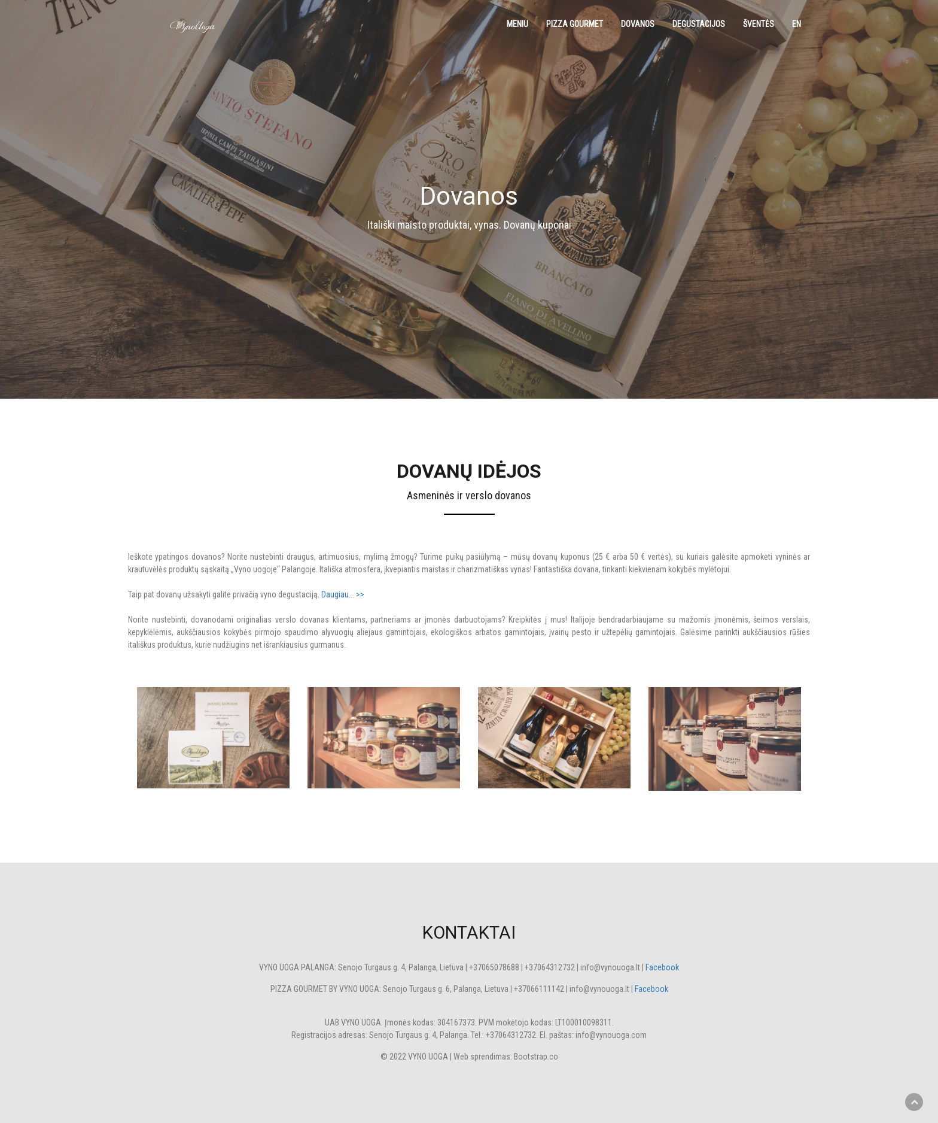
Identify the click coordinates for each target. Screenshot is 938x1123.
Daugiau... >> (342, 594)
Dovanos (637, 24)
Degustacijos (698, 24)
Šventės (758, 24)
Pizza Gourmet (574, 24)
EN (796, 24)
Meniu (517, 24)
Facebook (662, 967)
